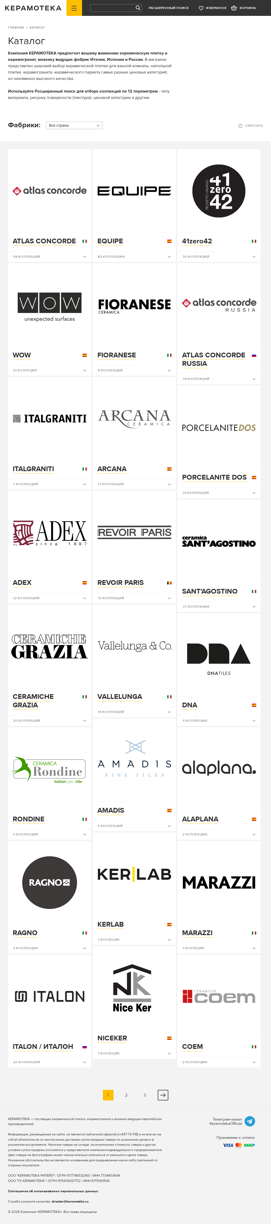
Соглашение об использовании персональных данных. (53, 1191)
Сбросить (254, 126)
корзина (248, 8)
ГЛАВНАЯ (16, 28)
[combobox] (74, 125)
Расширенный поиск (169, 8)
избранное (216, 8)
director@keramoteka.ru (70, 1201)
